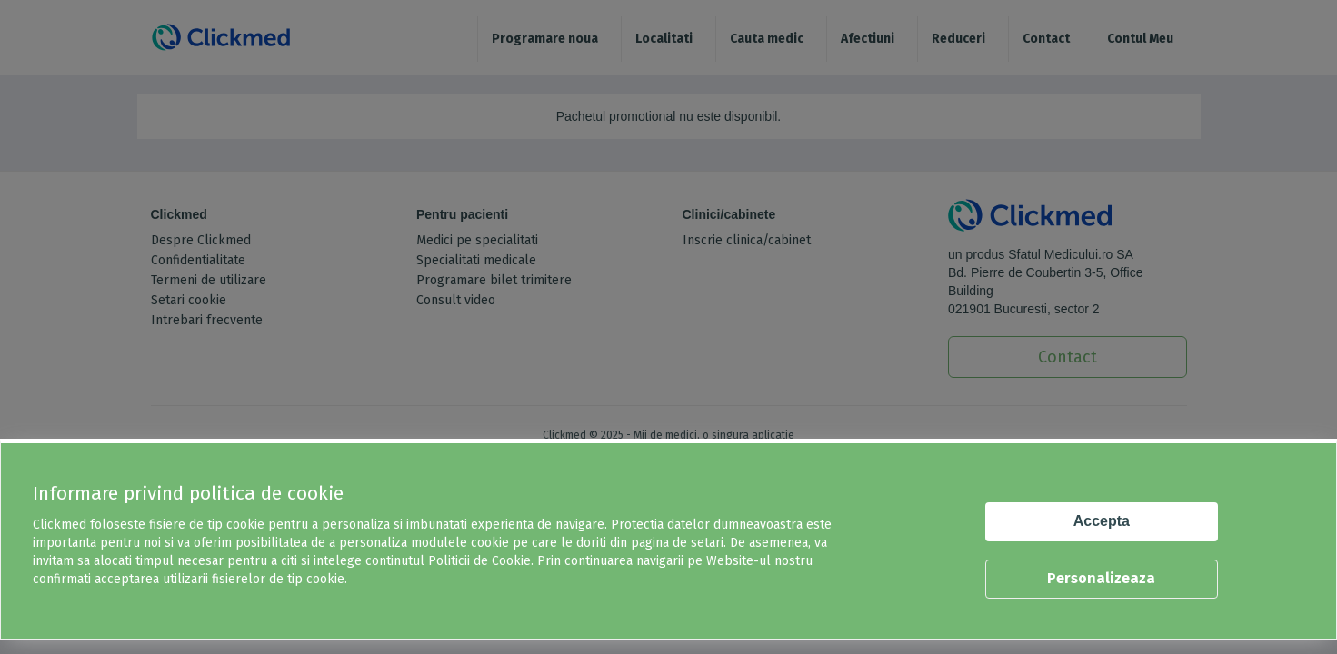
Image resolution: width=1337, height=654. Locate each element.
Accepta (1101, 521)
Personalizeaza (1101, 578)
